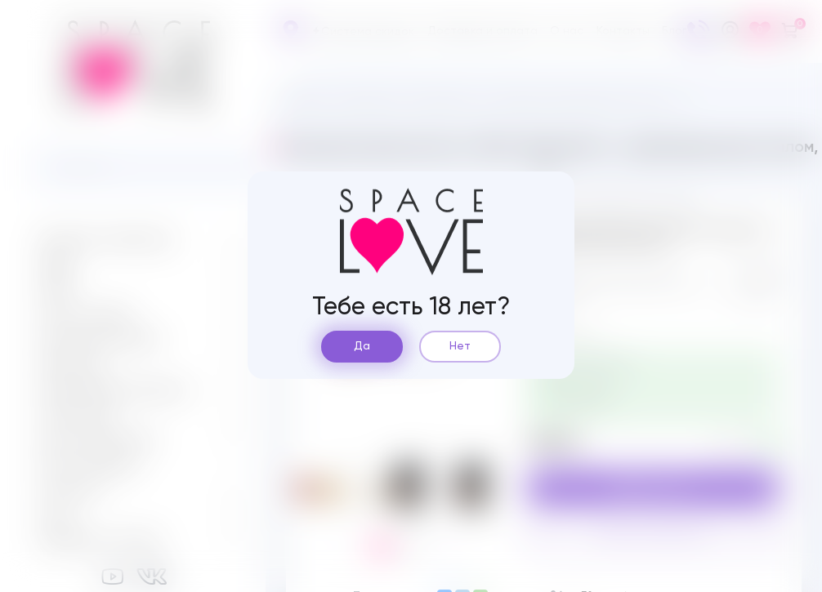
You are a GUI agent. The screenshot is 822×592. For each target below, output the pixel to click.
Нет (460, 346)
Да (362, 346)
